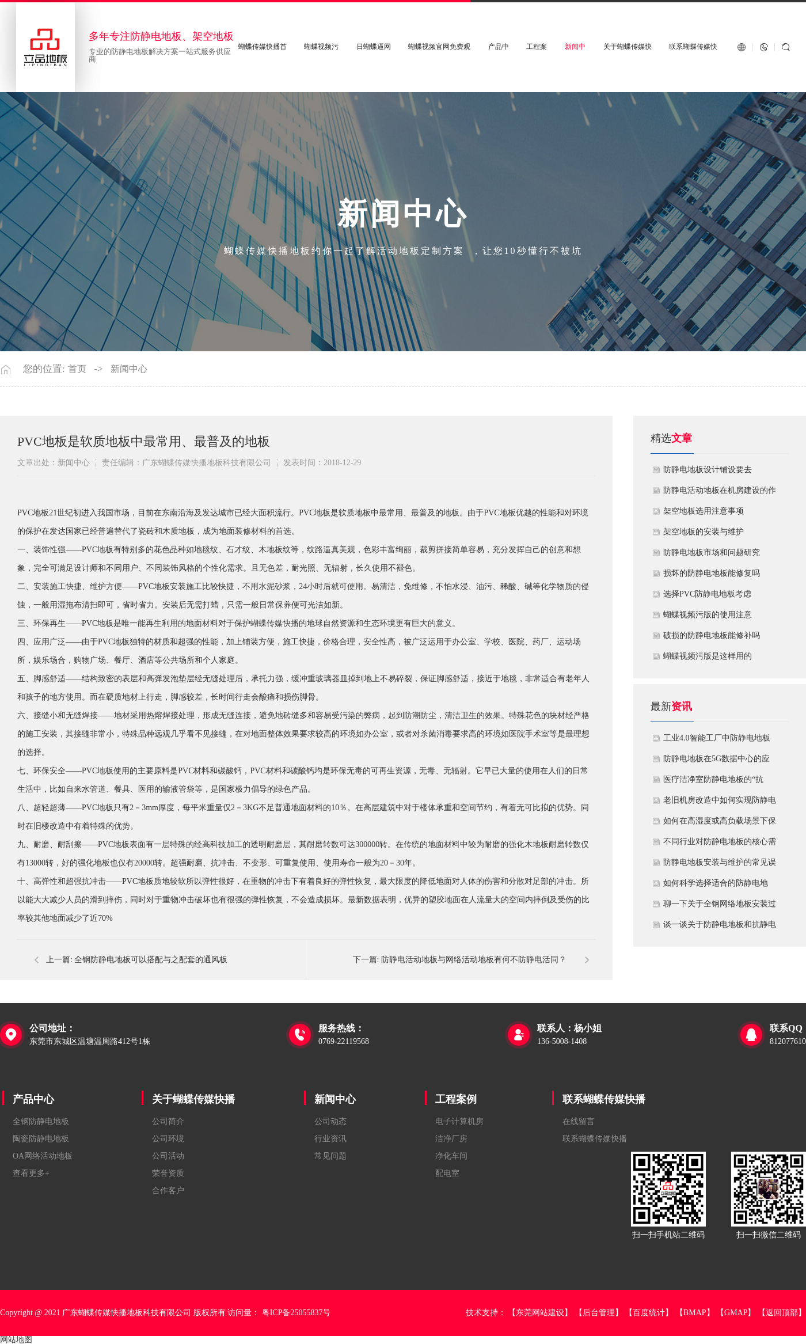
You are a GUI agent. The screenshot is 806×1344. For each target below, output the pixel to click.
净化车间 (451, 1156)
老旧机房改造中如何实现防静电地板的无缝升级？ (719, 803)
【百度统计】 (649, 1312)
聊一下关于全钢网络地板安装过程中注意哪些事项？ (719, 906)
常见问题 (330, 1156)
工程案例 (456, 1099)
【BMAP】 (694, 1312)
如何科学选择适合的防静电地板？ (715, 886)
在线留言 (578, 1121)
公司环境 (168, 1138)
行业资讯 (330, 1138)
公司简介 (168, 1121)
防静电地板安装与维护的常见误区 (719, 865)
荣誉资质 (168, 1173)
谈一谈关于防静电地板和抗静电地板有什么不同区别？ (719, 927)
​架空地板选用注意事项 (703, 511)
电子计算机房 (459, 1121)
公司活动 (168, 1156)
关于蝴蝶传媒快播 (193, 1099)
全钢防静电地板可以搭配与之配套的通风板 (150, 959)
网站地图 (16, 1339)
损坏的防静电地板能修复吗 (711, 573)
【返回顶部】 (782, 1312)
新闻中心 (129, 369)
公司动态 (330, 1121)
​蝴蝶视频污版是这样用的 (707, 656)
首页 (77, 369)
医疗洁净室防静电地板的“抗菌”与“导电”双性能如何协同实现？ (717, 782)
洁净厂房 (451, 1138)
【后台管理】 (599, 1312)
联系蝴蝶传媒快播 (603, 1099)
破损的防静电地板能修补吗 (711, 635)
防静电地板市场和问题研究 (711, 552)
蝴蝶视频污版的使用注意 (707, 614)
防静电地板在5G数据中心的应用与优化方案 (716, 761)
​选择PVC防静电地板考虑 (707, 594)
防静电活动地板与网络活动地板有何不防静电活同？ (474, 959)
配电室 (447, 1173)
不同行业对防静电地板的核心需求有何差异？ (719, 844)
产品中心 (33, 1099)
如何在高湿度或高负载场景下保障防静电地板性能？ (719, 824)
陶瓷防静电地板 (41, 1138)
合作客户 (168, 1190)
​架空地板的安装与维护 (703, 531)
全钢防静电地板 (41, 1121)
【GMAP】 (735, 1312)
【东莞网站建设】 (540, 1312)
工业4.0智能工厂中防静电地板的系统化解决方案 (716, 741)
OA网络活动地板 (43, 1156)
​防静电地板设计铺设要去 (707, 469)
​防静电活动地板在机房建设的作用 (719, 493)
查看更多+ (31, 1173)
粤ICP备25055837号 (296, 1312)
